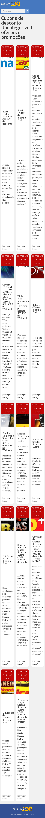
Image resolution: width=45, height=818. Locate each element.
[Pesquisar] (27, 11)
